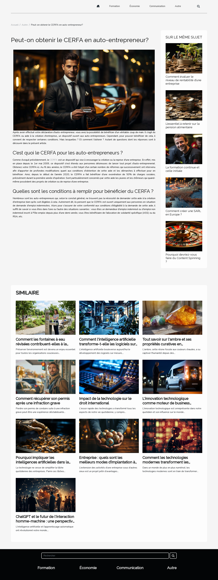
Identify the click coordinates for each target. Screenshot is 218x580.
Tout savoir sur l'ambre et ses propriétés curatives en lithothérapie (166, 344)
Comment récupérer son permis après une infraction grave (43, 400)
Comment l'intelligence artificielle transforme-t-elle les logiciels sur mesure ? (107, 344)
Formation (114, 6)
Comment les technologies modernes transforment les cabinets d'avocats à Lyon (165, 462)
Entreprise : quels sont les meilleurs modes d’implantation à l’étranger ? (107, 462)
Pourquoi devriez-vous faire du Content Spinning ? (183, 258)
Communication (157, 6)
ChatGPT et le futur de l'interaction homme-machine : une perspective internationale (45, 521)
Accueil (14, 24)
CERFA (54, 160)
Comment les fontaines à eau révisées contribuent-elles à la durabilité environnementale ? (41, 344)
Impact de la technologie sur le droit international (105, 400)
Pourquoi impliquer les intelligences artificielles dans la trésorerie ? (42, 462)
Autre (178, 6)
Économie (134, 6)
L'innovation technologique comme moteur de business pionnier (166, 403)
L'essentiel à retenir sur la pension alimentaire (183, 125)
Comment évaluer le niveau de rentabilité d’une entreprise (183, 80)
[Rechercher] (105, 556)
